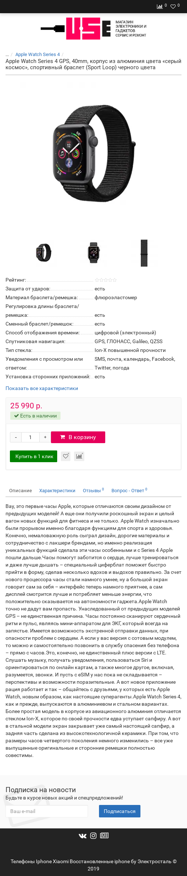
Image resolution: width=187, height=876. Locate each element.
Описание (20, 490)
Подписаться (120, 811)
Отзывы (93, 490)
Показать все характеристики (42, 388)
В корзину (78, 437)
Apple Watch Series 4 (37, 54)
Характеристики (57, 490)
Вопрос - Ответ (129, 490)
